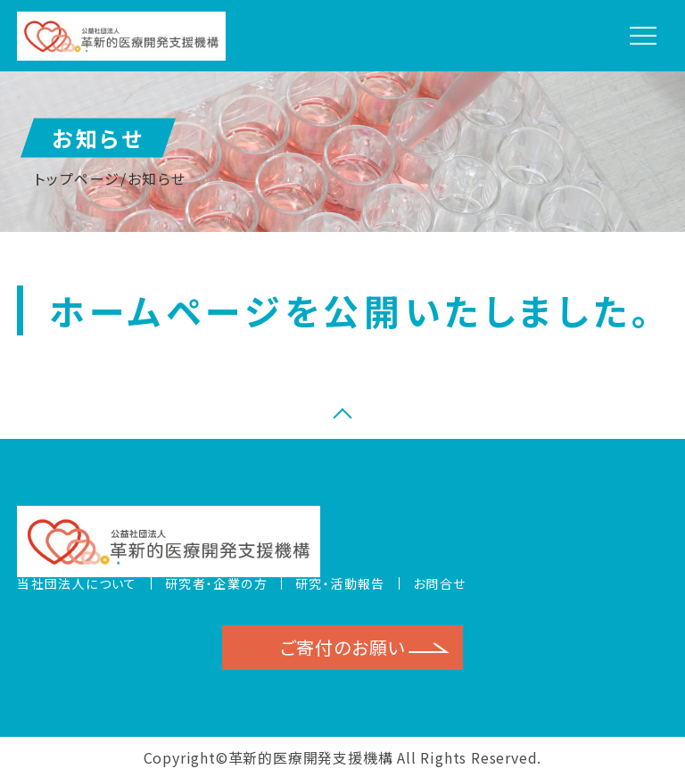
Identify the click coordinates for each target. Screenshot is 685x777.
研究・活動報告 (340, 583)
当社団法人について (77, 583)
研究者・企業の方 (216, 583)
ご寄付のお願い (343, 647)
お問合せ (439, 583)
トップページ (77, 178)
